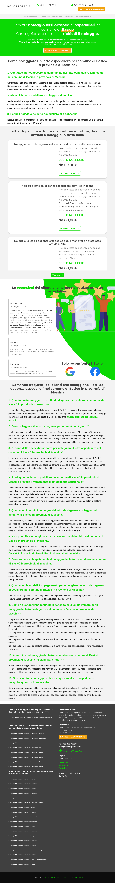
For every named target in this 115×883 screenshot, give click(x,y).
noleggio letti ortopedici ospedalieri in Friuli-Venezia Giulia (26, 802)
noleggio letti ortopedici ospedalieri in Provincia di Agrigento (27, 733)
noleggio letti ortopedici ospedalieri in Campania (23, 793)
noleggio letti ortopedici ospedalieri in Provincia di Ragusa (26, 757)
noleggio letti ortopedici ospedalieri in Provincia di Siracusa (26, 762)
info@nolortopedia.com (70, 747)
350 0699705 (48, 5)
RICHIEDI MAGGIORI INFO (92, 9)
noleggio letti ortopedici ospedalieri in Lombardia (24, 817)
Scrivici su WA (83, 5)
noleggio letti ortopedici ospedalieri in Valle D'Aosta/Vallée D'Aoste (28, 859)
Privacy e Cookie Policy (69, 773)
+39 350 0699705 (71, 744)
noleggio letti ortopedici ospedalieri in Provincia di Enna (25, 747)
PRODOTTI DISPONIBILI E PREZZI (51, 16)
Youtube (63, 768)
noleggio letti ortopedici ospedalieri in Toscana (23, 845)
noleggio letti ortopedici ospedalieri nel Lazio (22, 807)
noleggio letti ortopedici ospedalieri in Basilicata (23, 783)
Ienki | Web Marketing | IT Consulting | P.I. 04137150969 (62, 877)
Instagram (63, 765)
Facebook (63, 763)
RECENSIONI (69, 16)
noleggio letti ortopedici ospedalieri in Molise (22, 826)
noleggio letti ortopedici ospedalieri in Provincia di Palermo (26, 752)
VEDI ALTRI (57, 275)
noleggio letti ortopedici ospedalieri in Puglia (22, 836)
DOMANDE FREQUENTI (83, 16)
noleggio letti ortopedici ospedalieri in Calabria (23, 788)
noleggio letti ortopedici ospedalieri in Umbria (23, 854)
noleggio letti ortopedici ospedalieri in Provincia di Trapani (26, 766)
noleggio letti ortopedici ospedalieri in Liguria (22, 812)
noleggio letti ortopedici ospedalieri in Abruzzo (23, 779)
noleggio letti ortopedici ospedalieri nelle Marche (23, 821)
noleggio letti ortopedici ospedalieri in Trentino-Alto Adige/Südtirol (28, 850)
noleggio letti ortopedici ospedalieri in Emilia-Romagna (25, 798)
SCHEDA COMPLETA (69, 173)
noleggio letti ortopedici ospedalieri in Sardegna (23, 840)
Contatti (63, 776)
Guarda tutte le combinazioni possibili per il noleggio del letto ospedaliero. (45, 553)
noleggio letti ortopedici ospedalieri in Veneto (22, 864)
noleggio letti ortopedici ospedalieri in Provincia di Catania (26, 743)
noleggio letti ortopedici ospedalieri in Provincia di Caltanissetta (28, 738)
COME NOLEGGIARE (30, 16)
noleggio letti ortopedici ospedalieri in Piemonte (23, 831)
